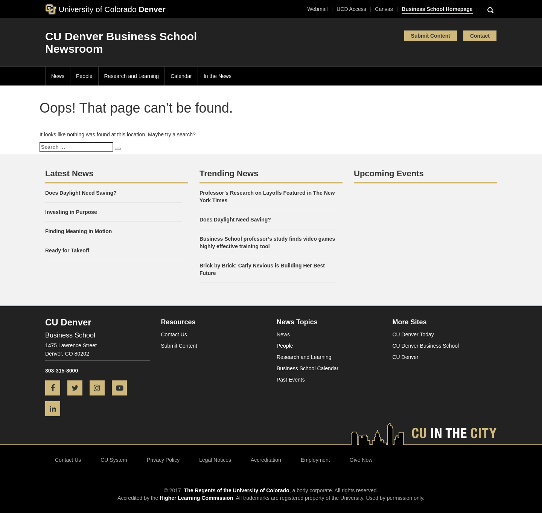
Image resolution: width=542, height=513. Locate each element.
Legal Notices (215, 460)
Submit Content (430, 36)
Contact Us (174, 334)
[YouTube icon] (122, 389)
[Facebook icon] (55, 389)
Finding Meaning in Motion (78, 231)
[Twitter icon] (77, 389)
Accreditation (266, 460)
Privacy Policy (163, 460)
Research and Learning (131, 76)
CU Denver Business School (426, 346)
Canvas (384, 9)
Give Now (361, 460)
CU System (113, 460)
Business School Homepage (437, 9)
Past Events (291, 380)
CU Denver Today (413, 334)
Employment (315, 460)
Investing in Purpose (71, 212)
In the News (217, 76)
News (57, 76)
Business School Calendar (307, 368)
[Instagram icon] (100, 389)
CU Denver (406, 357)
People (84, 76)
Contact (480, 36)
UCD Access (351, 9)
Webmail (317, 9)
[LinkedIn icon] (55, 409)
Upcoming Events (389, 173)
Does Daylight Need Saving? (81, 193)
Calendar (181, 76)
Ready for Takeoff (67, 250)
